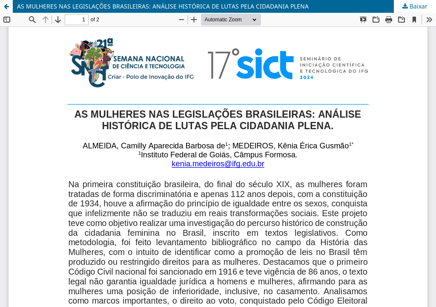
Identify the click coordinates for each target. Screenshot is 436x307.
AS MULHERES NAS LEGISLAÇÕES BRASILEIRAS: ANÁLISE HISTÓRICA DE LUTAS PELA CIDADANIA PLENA (163, 6)
